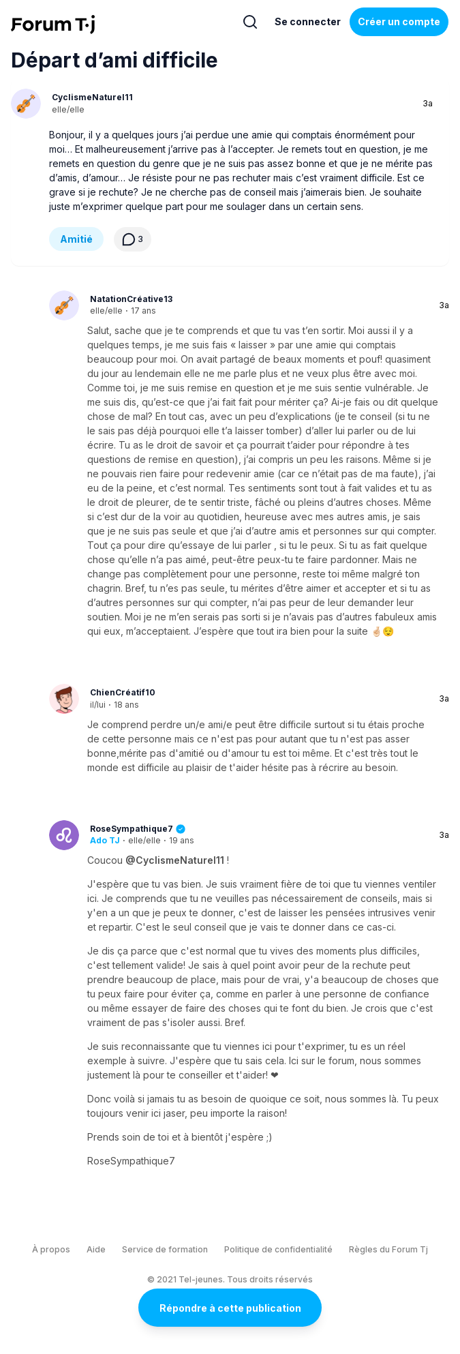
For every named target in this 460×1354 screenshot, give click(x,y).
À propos (51, 1249)
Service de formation (165, 1249)
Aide (96, 1249)
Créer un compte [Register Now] (399, 21)
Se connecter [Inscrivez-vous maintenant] (308, 21)
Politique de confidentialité (278, 1249)
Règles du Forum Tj (388, 1249)
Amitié (76, 239)
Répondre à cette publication (230, 1308)
